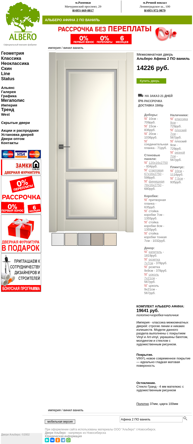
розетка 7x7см (152, 261)
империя (54, 48)
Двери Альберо (55, 433)
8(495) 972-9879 (154, 10)
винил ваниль (73, 48)
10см (178, 171)
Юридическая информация (63, 436)
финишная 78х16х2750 (154, 183)
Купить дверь (149, 81)
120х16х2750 (158, 163)
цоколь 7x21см (151, 276)
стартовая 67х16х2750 (153, 172)
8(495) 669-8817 (83, 10)
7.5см (179, 178)
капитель (155, 252)
